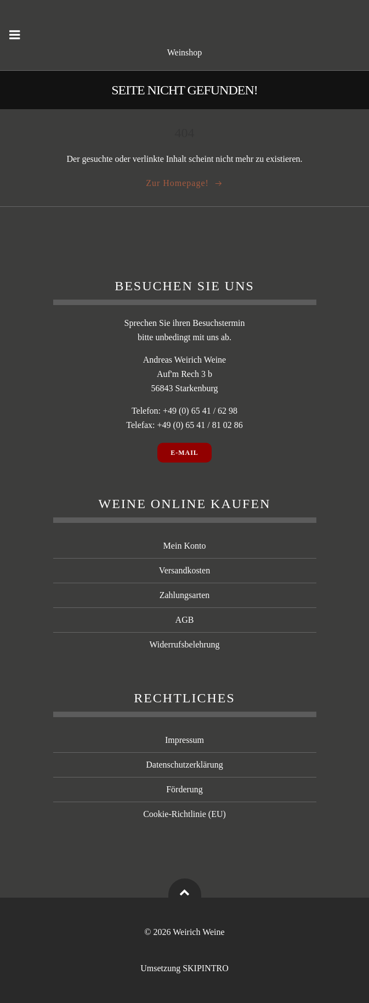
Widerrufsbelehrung (184, 644)
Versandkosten (184, 570)
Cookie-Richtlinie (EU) (184, 814)
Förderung (184, 789)
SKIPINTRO (206, 968)
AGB (184, 619)
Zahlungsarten (185, 595)
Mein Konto (184, 545)
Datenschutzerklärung (184, 764)
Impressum (184, 740)
